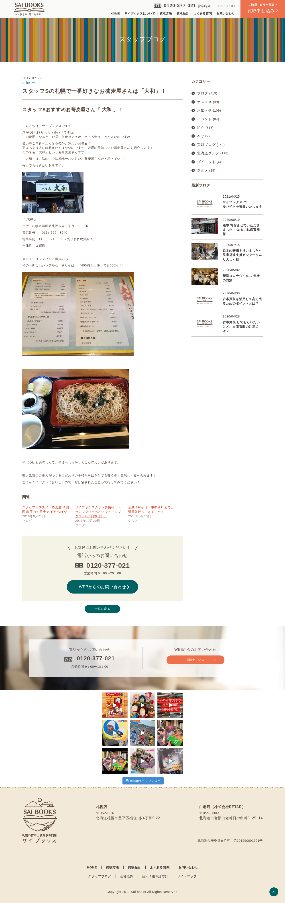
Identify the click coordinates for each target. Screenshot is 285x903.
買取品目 (183, 13)
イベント (204, 119)
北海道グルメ (208, 153)
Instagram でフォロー (143, 780)
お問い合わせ (225, 13)
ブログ (202, 93)
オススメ (204, 102)
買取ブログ (206, 145)
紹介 (200, 127)
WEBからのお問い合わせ (104, 587)
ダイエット (206, 162)
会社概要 (126, 876)
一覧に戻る (102, 608)
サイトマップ (187, 876)
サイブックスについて (139, 13)
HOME (115, 13)
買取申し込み (201, 659)
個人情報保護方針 (155, 876)
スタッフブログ (99, 876)
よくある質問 (202, 13)
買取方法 (166, 13)
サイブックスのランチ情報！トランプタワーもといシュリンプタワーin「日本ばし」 (98, 512)
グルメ (202, 170)
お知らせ (204, 110)
